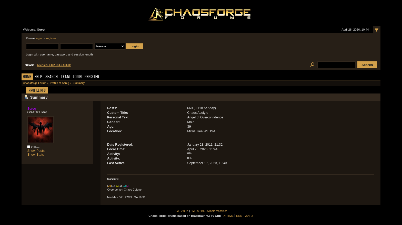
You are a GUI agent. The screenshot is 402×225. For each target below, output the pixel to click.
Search (51, 77)
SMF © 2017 (198, 211)
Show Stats (35, 154)
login (39, 38)
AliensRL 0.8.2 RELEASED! (54, 65)
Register (92, 77)
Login (77, 77)
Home (27, 77)
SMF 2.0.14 (182, 211)
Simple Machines (217, 211)
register (51, 38)
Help (38, 77)
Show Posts (36, 151)
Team (65, 77)
